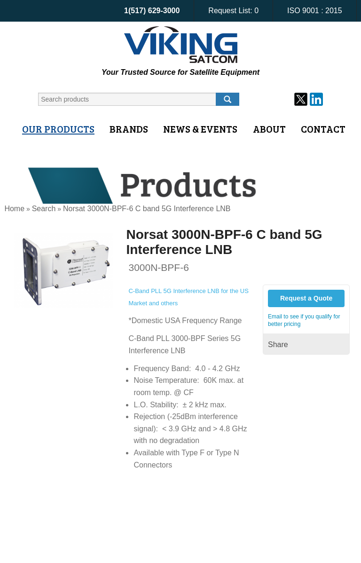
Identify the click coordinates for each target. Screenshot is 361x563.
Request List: (233, 11)
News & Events (200, 128)
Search (44, 209)
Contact (323, 128)
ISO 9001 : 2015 (314, 11)
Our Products (58, 128)
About (269, 128)
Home (14, 209)
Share (278, 345)
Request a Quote (306, 298)
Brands (129, 128)
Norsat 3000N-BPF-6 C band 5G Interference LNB (147, 209)
